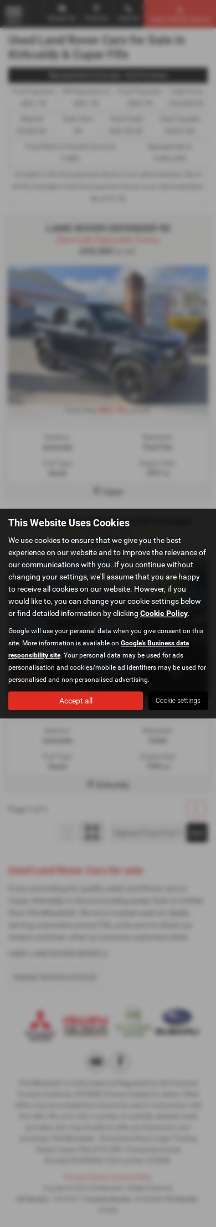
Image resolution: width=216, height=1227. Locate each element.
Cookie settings (178, 701)
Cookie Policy (164, 613)
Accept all (75, 700)
